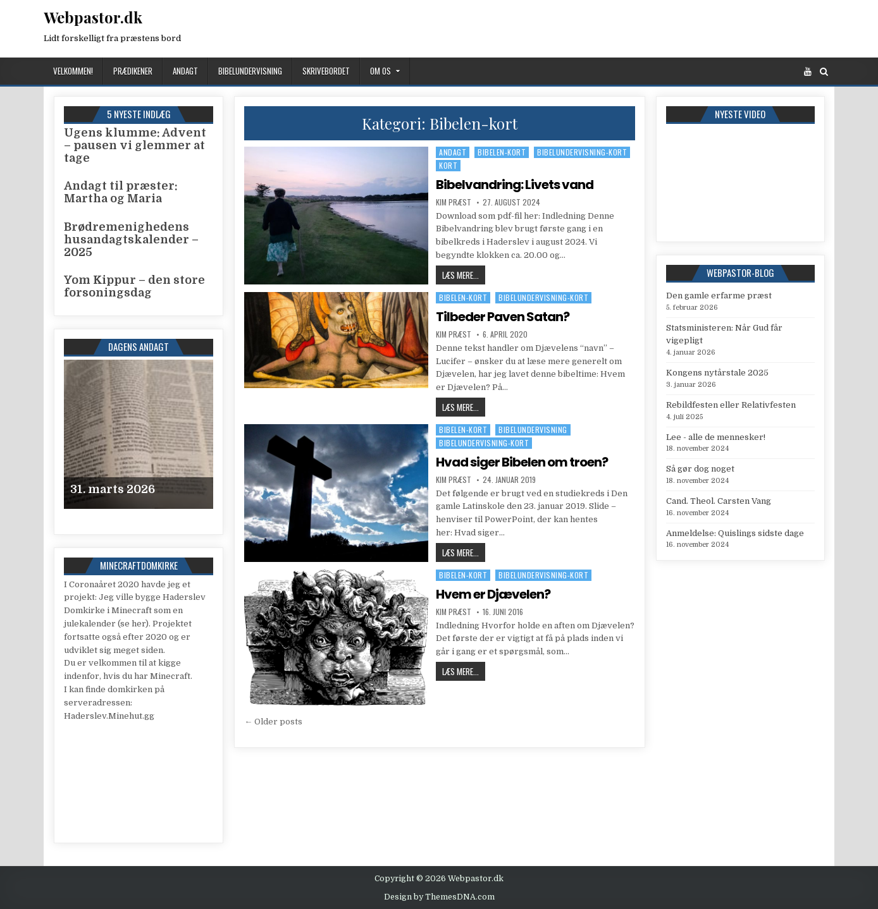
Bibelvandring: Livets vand (514, 184)
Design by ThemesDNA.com (439, 897)
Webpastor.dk (93, 17)
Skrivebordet (326, 70)
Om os (380, 70)
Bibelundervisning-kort (582, 152)
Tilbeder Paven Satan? (502, 317)
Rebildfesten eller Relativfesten (731, 405)
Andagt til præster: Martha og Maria (121, 192)
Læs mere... (463, 274)
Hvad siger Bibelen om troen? (522, 462)
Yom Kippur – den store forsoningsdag (134, 286)
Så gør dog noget (700, 468)
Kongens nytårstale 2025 (717, 372)
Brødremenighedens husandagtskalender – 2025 (131, 240)
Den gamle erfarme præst (719, 295)
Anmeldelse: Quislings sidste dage (735, 533)
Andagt (185, 70)
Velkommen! (73, 70)
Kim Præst (453, 202)
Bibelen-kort (502, 152)
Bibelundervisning (250, 70)
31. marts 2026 (112, 489)
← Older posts (273, 721)
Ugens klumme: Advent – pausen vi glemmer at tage (135, 145)
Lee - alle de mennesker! (715, 437)
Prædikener (132, 70)
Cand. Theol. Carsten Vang (718, 501)
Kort (448, 165)
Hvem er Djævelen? (493, 594)
